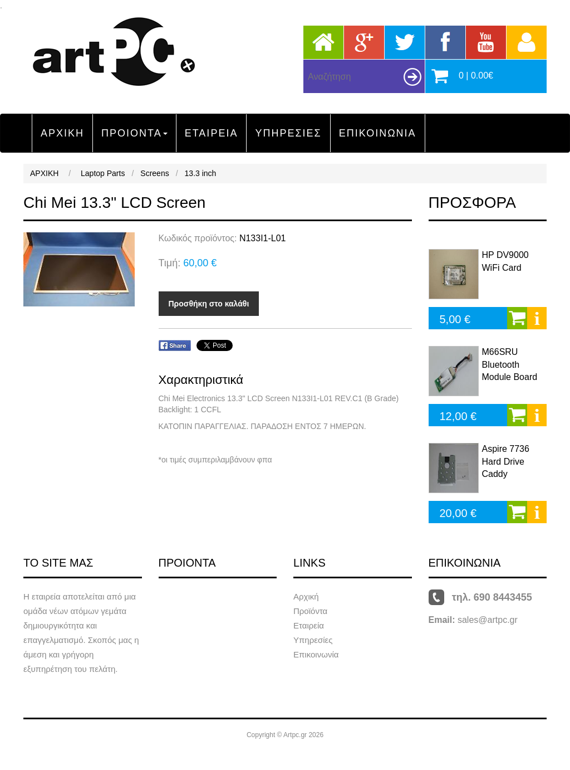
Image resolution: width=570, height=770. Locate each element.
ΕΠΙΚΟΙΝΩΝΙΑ (377, 133)
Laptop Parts (103, 173)
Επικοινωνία (315, 654)
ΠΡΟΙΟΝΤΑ (134, 133)
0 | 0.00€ (476, 75)
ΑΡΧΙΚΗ (62, 133)
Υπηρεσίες (312, 640)
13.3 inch (201, 173)
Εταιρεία (308, 625)
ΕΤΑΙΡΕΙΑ (211, 133)
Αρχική (306, 596)
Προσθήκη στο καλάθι (209, 303)
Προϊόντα (310, 611)
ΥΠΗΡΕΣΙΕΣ (288, 133)
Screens (154, 173)
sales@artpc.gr (488, 620)
